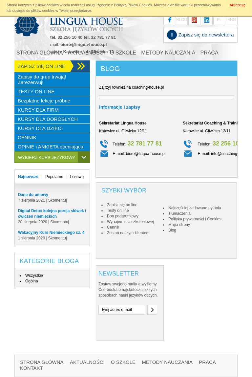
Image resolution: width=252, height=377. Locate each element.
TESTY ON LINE (36, 91)
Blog (172, 230)
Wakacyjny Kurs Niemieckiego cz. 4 (51, 232)
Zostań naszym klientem (128, 233)
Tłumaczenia (179, 213)
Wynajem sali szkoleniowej (130, 221)
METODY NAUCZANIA (168, 52)
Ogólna (31, 281)
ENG (231, 19)
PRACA (209, 52)
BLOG (181, 19)
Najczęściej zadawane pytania (194, 208)
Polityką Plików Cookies (133, 5)
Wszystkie (34, 275)
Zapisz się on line (122, 205)
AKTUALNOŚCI (87, 362)
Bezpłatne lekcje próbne (44, 100)
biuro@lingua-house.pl (83, 44)
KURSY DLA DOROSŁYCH (48, 119)
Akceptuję (237, 5)
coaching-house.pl (148, 87)
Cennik (113, 227)
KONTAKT (31, 368)
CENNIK (27, 137)
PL (219, 19)
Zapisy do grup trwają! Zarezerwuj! (42, 79)
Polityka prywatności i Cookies (194, 219)
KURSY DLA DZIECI (40, 128)
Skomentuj (57, 200)
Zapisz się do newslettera (200, 35)
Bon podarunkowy (122, 216)
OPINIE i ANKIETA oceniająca (50, 146)
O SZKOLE (123, 52)
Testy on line (118, 210)
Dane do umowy (33, 194)
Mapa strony (179, 224)
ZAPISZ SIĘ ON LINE (41, 66)
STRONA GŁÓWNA (39, 52)
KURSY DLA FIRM (38, 110)
